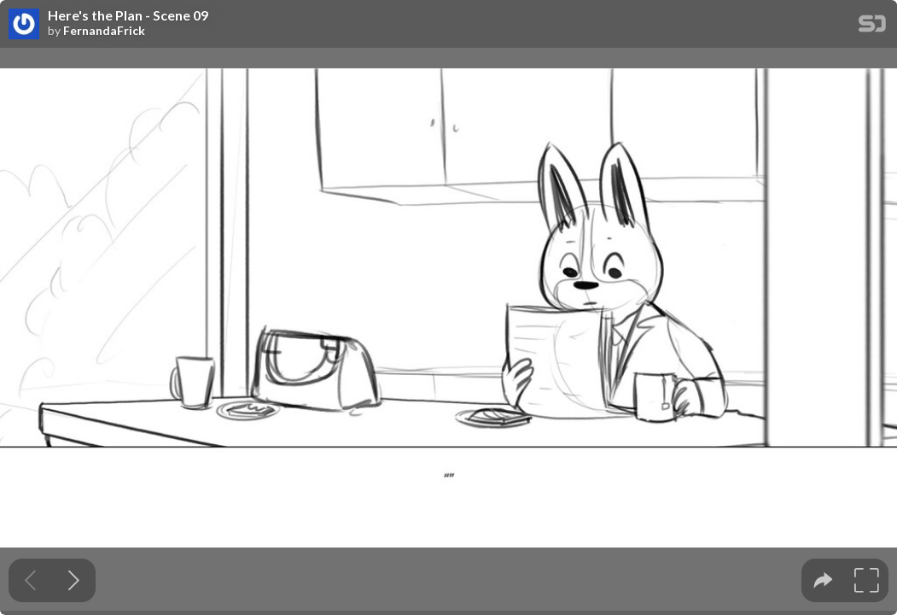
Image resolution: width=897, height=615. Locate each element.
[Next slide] (74, 580)
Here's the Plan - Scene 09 (128, 15)
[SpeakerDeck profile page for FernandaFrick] (24, 25)
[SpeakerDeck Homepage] (872, 27)
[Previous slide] (30, 580)
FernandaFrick (104, 31)
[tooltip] (823, 580)
